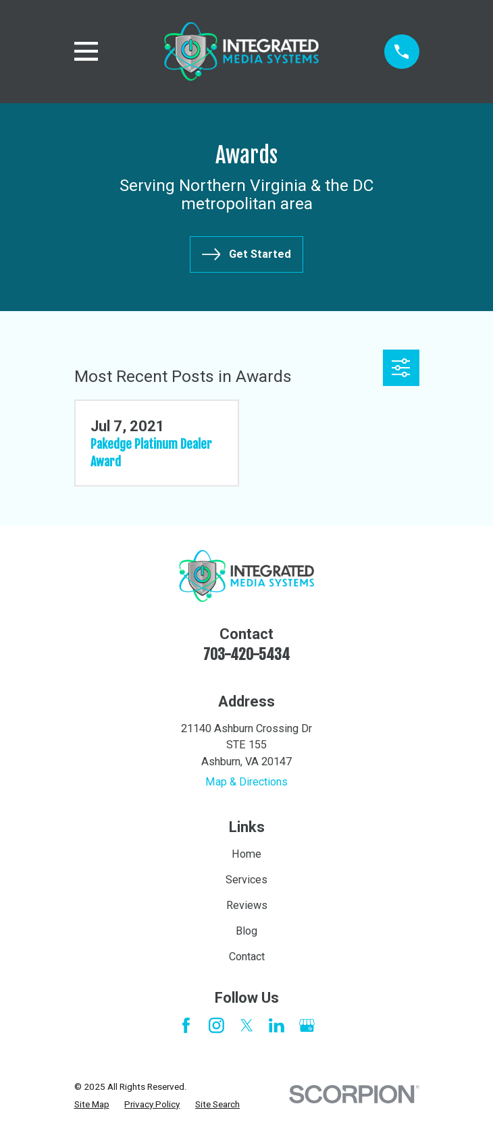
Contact (247, 956)
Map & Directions (246, 781)
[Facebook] (186, 1025)
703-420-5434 (246, 654)
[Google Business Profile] (307, 1025)
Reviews (246, 905)
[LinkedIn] (276, 1025)
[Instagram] (216, 1025)
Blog (246, 931)
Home (246, 854)
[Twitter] (247, 1025)
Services (246, 879)
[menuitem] (91, 1104)
